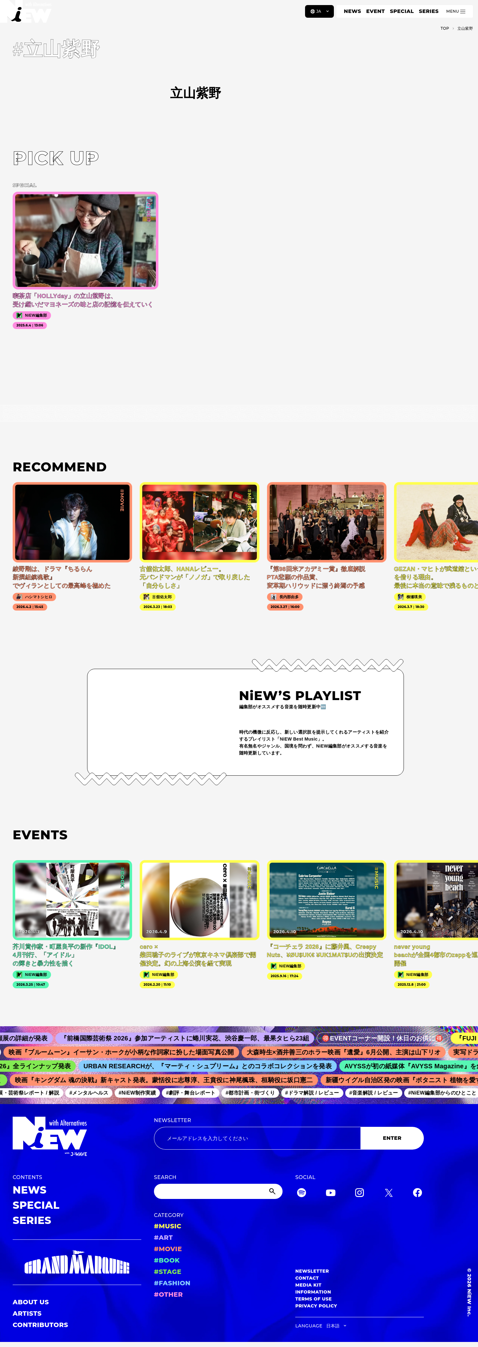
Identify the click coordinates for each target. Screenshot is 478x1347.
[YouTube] (330, 1193)
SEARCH (165, 1177)
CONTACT (307, 1278)
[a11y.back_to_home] (26, 13)
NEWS (352, 11)
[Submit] (273, 1191)
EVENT (375, 11)
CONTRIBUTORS (40, 1325)
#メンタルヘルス (132, 1093)
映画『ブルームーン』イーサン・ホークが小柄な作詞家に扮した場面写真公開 (186, 1052)
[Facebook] (417, 1193)
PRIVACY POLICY (316, 1306)
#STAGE (168, 1272)
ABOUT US (31, 1302)
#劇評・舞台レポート (234, 1093)
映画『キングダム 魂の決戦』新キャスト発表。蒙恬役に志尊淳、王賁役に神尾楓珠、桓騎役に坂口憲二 (213, 1080)
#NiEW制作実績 (181, 1093)
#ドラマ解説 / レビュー (356, 1093)
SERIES (428, 11)
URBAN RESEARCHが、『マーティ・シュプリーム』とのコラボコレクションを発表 (264, 1066)
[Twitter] (388, 1193)
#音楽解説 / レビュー (417, 1093)
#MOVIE (168, 1249)
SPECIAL (402, 11)
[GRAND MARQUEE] (77, 1262)
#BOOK (167, 1260)
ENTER (392, 1138)
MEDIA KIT (308, 1285)
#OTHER (168, 1294)
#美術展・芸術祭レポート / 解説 (65, 1093)
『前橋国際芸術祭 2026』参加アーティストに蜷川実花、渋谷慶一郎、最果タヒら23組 (263, 1038)
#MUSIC (168, 1226)
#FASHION (172, 1283)
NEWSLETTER (172, 1120)
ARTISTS (27, 1313)
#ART (163, 1237)
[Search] (218, 1191)
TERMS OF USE (313, 1299)
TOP (445, 28)
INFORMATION (313, 1292)
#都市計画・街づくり (294, 1093)
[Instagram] (359, 1193)
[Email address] (257, 1138)
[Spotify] (301, 1193)
